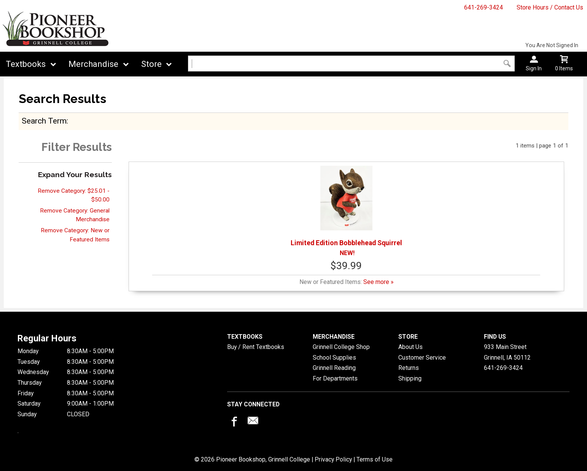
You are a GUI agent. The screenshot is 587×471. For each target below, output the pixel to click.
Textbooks (26, 64)
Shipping (410, 378)
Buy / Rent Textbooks (255, 346)
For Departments (335, 378)
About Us (410, 346)
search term (44, 120)
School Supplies (334, 357)
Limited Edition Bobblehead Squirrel (346, 206)
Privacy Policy (333, 459)
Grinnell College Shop (341, 346)
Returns (408, 367)
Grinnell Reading (334, 367)
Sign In (534, 68)
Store (151, 64)
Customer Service (422, 357)
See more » (378, 281)
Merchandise (93, 64)
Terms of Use (374, 459)
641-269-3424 (483, 7)
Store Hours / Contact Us (550, 7)
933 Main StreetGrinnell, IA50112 (507, 352)
